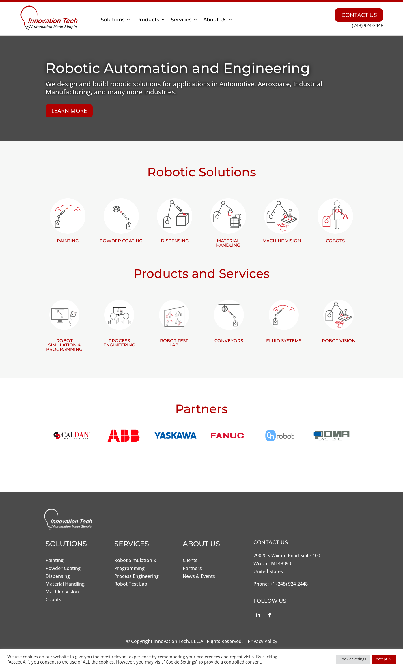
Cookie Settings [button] (352, 658)
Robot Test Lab (130, 584)
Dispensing (58, 576)
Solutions (113, 20)
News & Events (199, 576)
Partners (192, 568)
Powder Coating (63, 568)
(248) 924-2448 (367, 25)
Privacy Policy (262, 641)
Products (147, 20)
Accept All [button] (384, 658)
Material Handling (65, 584)
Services (181, 20)
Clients (190, 560)
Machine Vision (62, 592)
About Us (215, 20)
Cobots (53, 599)
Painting (55, 560)
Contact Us (359, 15)
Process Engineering (136, 576)
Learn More (69, 111)
